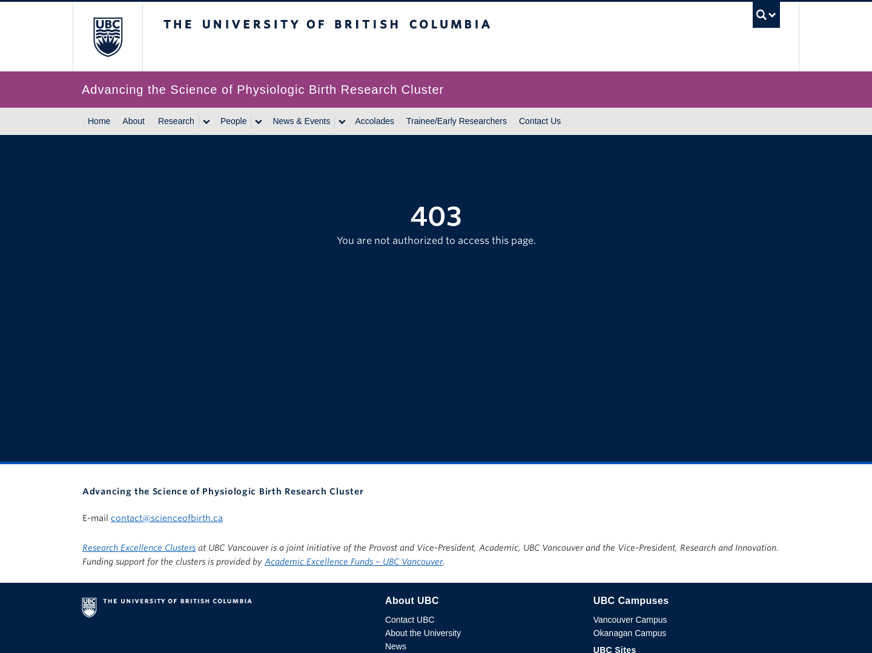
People (233, 121)
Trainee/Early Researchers (456, 121)
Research (176, 121)
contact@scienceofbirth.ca (167, 518)
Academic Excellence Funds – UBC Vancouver (354, 561)
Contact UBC (410, 620)
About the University (423, 633)
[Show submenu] (206, 121)
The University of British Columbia (107, 36)
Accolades (374, 121)
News (395, 646)
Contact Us (540, 121)
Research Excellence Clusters (139, 548)
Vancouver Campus (630, 620)
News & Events (301, 121)
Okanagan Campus (630, 633)
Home (99, 121)
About (133, 121)
